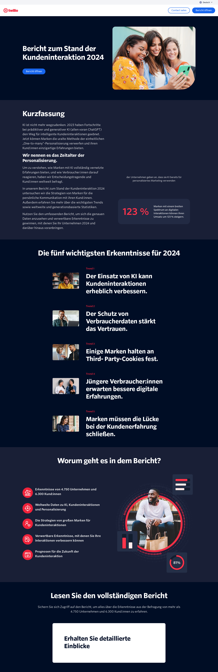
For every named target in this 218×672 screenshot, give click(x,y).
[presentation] (154, 147)
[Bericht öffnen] (33, 71)
